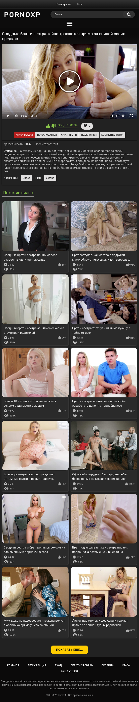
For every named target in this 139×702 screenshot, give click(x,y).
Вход (79, 4)
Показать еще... (69, 650)
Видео (26, 178)
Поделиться (89, 134)
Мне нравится (48, 126)
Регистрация (64, 4)
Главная (13, 665)
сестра (50, 178)
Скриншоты (69, 134)
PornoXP (62, 695)
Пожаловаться (47, 134)
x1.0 (114, 116)
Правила (107, 665)
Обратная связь (82, 665)
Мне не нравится (53, 126)
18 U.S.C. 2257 (69, 671)
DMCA (126, 665)
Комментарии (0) (112, 134)
